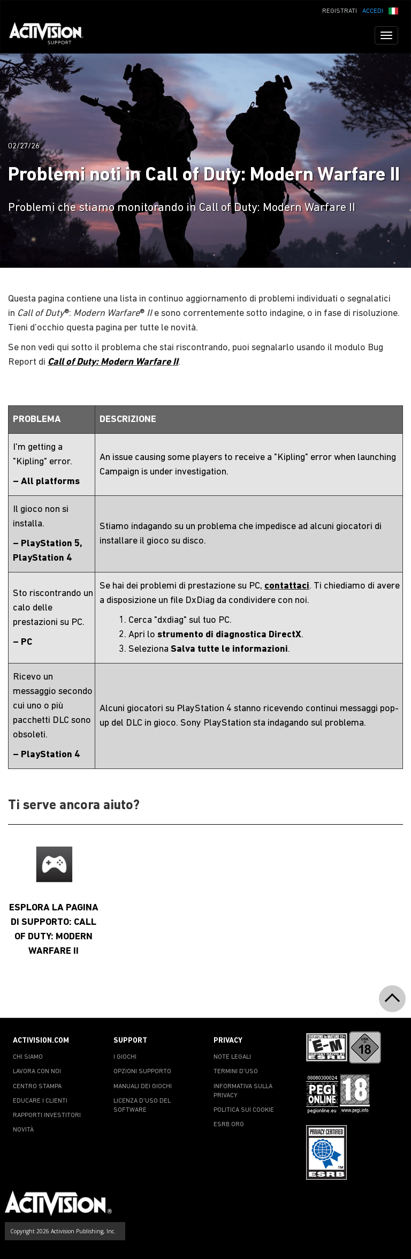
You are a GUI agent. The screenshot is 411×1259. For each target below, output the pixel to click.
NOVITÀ (23, 1130)
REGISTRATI (339, 11)
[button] (393, 10)
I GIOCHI (124, 1057)
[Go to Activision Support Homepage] (51, 35)
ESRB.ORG (229, 1124)
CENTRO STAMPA (37, 1086)
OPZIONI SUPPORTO (142, 1071)
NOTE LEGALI (232, 1057)
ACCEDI (372, 11)
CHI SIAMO (28, 1057)
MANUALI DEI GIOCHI (142, 1086)
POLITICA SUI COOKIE (244, 1110)
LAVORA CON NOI (37, 1071)
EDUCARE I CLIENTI (40, 1101)
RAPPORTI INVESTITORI (47, 1115)
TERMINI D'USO (236, 1071)
